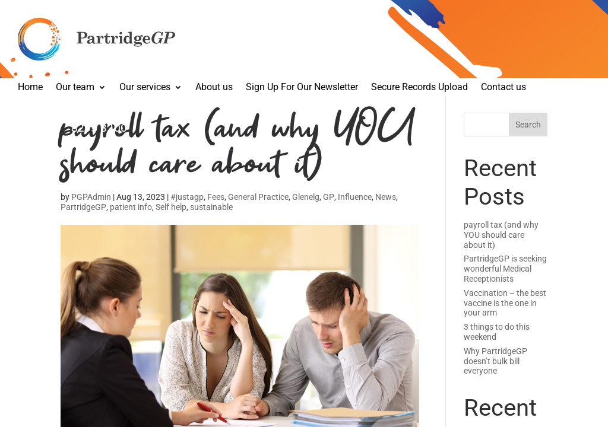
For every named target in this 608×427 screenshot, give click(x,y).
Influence (355, 197)
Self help (171, 207)
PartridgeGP (83, 207)
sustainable (211, 207)
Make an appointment (72, 119)
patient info (131, 207)
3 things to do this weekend (497, 332)
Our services (144, 88)
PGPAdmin (91, 197)
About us (214, 88)
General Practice (258, 197)
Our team (75, 88)
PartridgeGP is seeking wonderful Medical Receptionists (505, 268)
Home (30, 88)
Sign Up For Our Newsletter (302, 88)
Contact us (503, 88)
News (385, 197)
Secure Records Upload (419, 88)
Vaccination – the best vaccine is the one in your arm (505, 303)
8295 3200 (99, 128)
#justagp (187, 197)
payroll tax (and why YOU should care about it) (501, 235)
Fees (215, 197)
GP (328, 197)
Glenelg (305, 197)
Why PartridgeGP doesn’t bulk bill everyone (495, 361)
